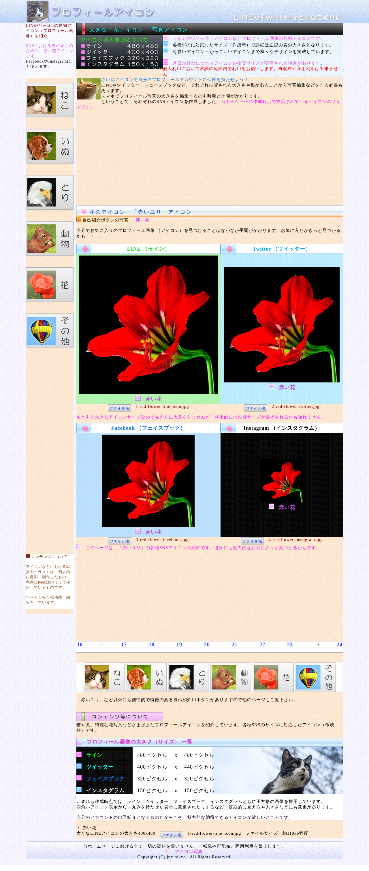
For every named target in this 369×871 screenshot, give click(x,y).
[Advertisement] (50, 448)
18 (152, 644)
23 (290, 644)
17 (124, 644)
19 (179, 644)
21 (235, 644)
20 (207, 644)
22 (262, 644)
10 (80, 644)
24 (339, 644)
